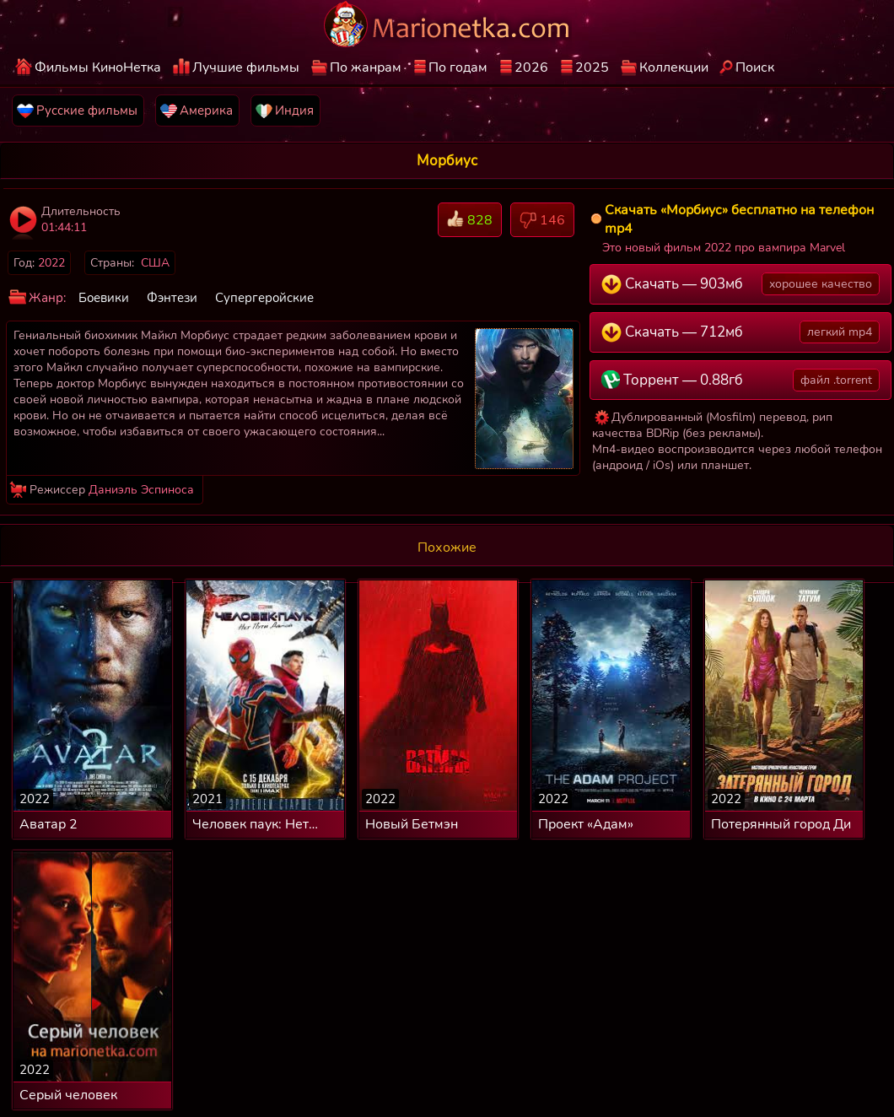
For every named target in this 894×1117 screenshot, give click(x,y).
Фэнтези (172, 297)
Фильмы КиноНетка (98, 67)
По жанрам (365, 67)
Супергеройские (264, 297)
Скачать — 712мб (741, 332)
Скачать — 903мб (741, 284)
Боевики (103, 297)
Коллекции (673, 67)
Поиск (754, 67)
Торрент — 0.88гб (741, 380)
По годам (457, 67)
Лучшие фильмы (245, 67)
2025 (592, 67)
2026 (531, 67)
